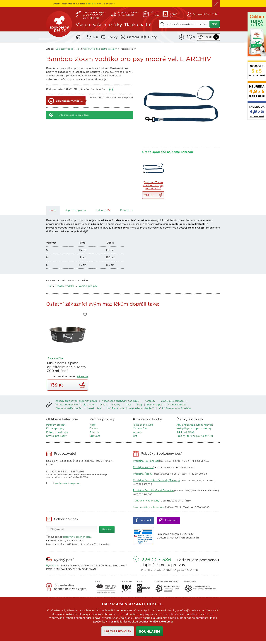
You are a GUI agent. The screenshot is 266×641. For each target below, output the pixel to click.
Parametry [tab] (126, 210)
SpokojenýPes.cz (59, 24)
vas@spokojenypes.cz (68, 483)
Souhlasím (149, 631)
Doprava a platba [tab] (75, 210)
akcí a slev (91, 4)
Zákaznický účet (202, 14)
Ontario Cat (140, 428)
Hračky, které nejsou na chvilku (194, 436)
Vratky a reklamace (172, 401)
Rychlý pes (52, 566)
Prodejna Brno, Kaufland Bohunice (153, 490)
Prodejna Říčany (142, 474)
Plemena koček (177, 405)
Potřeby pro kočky (57, 432)
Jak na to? (82, 376)
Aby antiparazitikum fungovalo (194, 425)
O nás (103, 405)
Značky (116, 405)
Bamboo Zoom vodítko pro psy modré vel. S (153, 185)
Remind (181, 36)
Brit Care (95, 436)
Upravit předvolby (117, 631)
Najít (214, 24)
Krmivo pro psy (55, 428)
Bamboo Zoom (99, 89)
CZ (217, 14)
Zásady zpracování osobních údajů (76, 401)
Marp (93, 425)
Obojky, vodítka (65, 286)
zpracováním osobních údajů (77, 537)
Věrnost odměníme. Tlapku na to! (75, 405)
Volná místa (94, 408)
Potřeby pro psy (56, 425)
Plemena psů (155, 405)
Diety (152, 37)
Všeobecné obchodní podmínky (120, 401)
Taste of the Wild (143, 425)
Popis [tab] (53, 210)
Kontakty (150, 401)
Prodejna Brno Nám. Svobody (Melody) (156, 480)
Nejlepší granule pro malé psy (194, 428)
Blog (139, 405)
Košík (208, 37)
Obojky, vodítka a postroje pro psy (100, 49)
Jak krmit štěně (185, 432)
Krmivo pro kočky (56, 436)
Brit (135, 436)
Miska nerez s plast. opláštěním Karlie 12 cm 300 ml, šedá (66, 367)
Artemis (94, 432)
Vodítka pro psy (128, 49)
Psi (95, 37)
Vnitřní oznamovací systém (175, 408)
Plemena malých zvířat (68, 408)
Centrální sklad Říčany (146, 501)
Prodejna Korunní (143, 467)
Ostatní (133, 37)
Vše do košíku (160, 195)
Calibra (94, 428)
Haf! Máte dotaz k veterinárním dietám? (130, 408)
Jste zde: (50, 49)
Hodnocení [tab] (103, 210)
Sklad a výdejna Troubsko (148, 507)
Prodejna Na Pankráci (146, 461)
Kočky (113, 37)
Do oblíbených (85, 314)
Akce (129, 405)
